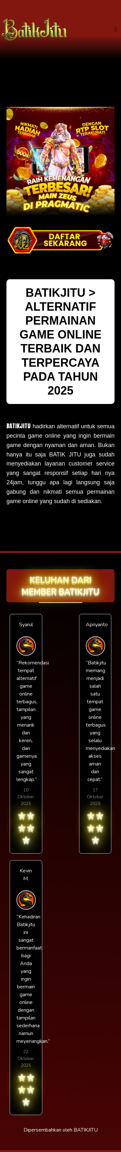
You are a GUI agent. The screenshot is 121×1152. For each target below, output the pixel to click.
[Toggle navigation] (115, 29)
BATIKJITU (18, 425)
